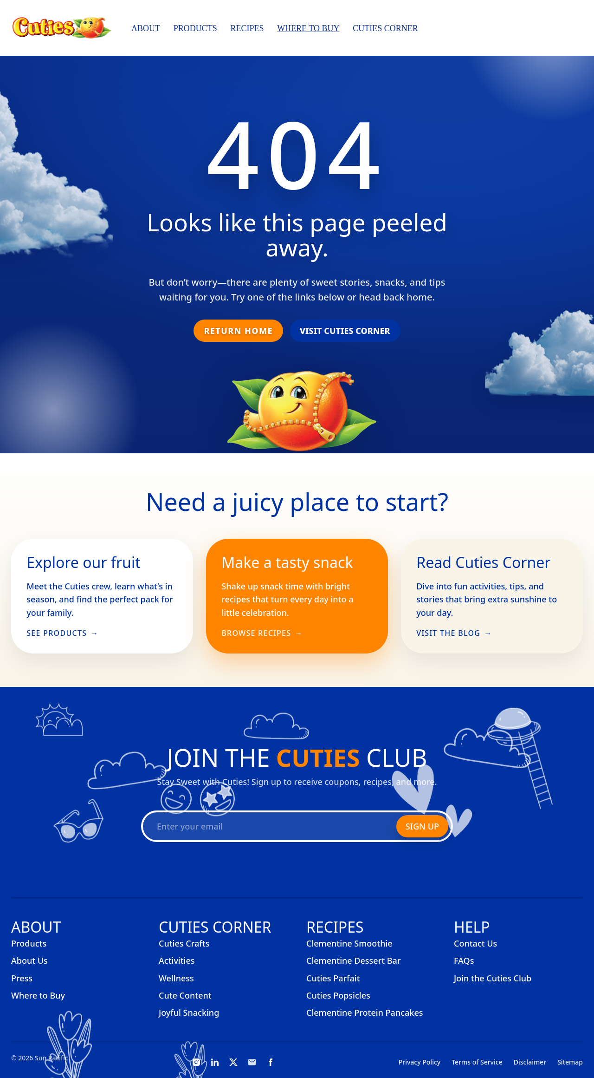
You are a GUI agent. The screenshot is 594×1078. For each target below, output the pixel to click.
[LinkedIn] (215, 1062)
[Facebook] (270, 1062)
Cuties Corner (385, 28)
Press (21, 978)
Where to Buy (308, 28)
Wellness (176, 978)
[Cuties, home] (62, 28)
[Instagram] (196, 1062)
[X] (233, 1062)
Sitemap (570, 1062)
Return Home (238, 330)
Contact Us (475, 943)
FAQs (464, 960)
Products (195, 28)
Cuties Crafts (184, 943)
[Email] (252, 1062)
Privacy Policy (419, 1062)
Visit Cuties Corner (345, 330)
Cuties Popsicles (338, 995)
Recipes (247, 28)
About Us (29, 960)
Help (472, 927)
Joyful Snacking (189, 1012)
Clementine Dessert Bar (353, 960)
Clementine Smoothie (349, 943)
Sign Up (422, 826)
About (145, 28)
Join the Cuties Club (492, 978)
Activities (177, 960)
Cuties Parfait (333, 978)
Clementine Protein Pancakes (364, 1012)
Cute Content (185, 995)
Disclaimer (530, 1062)
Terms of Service (477, 1062)
